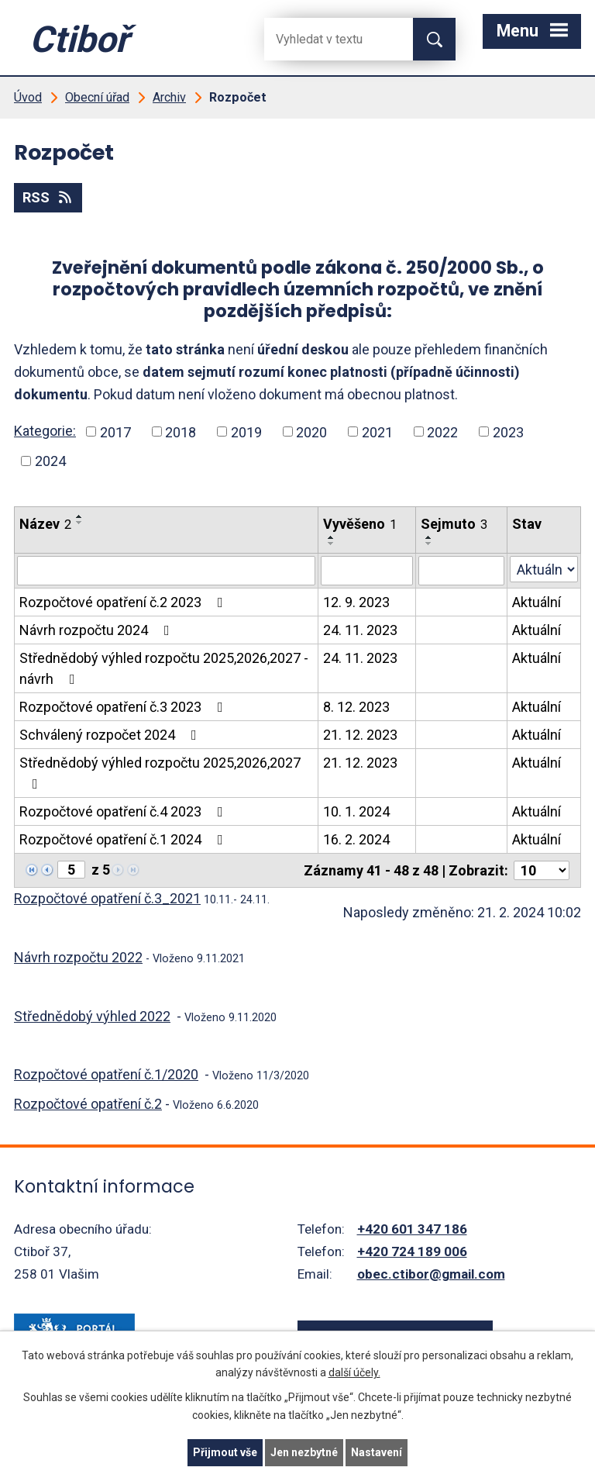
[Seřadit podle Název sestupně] (79, 523)
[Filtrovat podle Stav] (544, 569)
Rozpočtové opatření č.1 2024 (124, 839)
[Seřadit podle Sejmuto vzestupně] (429, 537)
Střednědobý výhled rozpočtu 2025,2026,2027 (160, 772)
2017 (115, 431)
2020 (311, 431)
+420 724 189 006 (412, 1251)
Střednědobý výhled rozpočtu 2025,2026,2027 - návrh (163, 668)
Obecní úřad (97, 97)
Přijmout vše (225, 1452)
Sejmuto (454, 524)
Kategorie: (45, 431)
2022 (442, 431)
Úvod (28, 97)
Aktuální (536, 602)
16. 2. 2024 (356, 839)
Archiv (169, 97)
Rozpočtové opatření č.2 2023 (124, 602)
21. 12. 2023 (360, 735)
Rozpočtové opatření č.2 (88, 1104)
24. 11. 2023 (360, 630)
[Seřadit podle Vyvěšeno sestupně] (331, 543)
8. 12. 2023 (356, 707)
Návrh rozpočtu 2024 (97, 630)
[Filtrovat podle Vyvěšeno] (367, 570)
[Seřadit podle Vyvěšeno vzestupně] (331, 537)
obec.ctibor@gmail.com (431, 1274)
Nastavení (376, 1452)
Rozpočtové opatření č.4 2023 (124, 811)
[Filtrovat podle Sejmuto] (461, 570)
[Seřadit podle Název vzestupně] (79, 516)
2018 (180, 431)
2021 (377, 431)
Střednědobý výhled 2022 (92, 1016)
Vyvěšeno (360, 524)
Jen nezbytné (304, 1452)
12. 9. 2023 (356, 602)
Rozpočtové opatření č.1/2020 (106, 1074)
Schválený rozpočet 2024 (111, 735)
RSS (48, 197)
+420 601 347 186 (412, 1229)
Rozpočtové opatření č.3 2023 (124, 707)
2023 (508, 431)
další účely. (354, 1373)
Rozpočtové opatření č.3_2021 (107, 898)
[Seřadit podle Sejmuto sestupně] (429, 543)
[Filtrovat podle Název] (166, 570)
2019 (246, 431)
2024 (50, 461)
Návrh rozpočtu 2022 (78, 957)
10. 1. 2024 (356, 811)
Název (45, 524)
